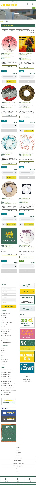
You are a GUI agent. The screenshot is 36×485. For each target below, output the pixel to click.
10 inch (4, 350)
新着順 (5, 30)
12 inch (4, 352)
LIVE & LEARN (25, 202)
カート (18, 471)
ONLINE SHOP (18, 458)
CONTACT (18, 455)
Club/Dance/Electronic (7, 342)
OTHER (4, 364)
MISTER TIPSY (7, 154)
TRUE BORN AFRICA (26, 59)
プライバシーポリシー (18, 466)
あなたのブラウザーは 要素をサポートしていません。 (9, 77)
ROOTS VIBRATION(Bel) (26, 154)
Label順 (18, 30)
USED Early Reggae (7, 372)
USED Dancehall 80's (7, 379)
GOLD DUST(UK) (7, 247)
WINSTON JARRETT (8, 151)
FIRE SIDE (24, 201)
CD (3, 357)
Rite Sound (14, 247)
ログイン (18, 468)
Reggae (4, 315)
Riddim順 (26, 30)
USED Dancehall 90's (7, 381)
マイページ (18, 474)
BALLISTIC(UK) (7, 57)
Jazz (3, 337)
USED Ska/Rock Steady (7, 370)
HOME (1, 21)
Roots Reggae (5, 317)
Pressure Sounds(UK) (29, 247)
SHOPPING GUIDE (18, 460)
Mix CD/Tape (5, 359)
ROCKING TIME (8, 203)
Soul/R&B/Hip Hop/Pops (7, 340)
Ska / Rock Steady (6, 313)
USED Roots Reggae (7, 374)
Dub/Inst (4, 326)
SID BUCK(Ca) (24, 58)
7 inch (4, 348)
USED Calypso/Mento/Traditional (9, 390)
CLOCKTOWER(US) (25, 107)
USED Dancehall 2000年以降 (9, 383)
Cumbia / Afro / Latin (7, 335)
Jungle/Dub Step (6, 331)
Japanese (5, 333)
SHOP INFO (18, 452)
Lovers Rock (5, 320)
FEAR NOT (14, 203)
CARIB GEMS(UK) (8, 107)
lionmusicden (4, 408)
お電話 (18, 479)
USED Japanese (6, 394)
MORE (9, 438)
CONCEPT (18, 450)
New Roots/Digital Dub (7, 328)
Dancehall (5, 324)
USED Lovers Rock (7, 376)
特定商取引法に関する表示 (18, 463)
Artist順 (11, 30)
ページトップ (6, 479)
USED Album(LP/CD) (7, 392)
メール (30, 479)
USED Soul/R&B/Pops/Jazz (8, 387)
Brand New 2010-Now (7, 322)
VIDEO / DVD (5, 361)
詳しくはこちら (9, 66)
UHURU (23, 247)
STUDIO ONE (7, 202)
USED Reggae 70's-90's (7, 385)
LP (3, 355)
